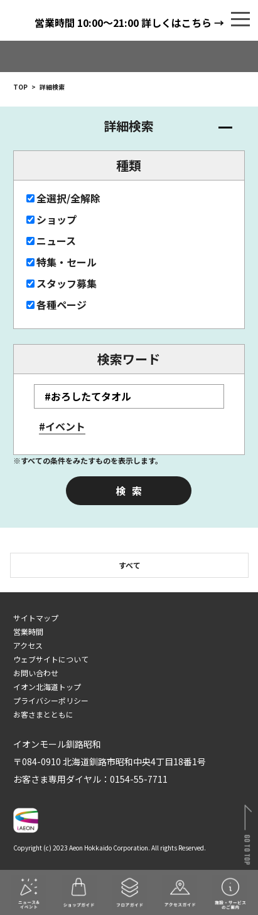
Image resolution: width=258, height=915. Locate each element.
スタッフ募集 (61, 283)
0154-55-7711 (139, 779)
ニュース (51, 240)
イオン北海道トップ (47, 686)
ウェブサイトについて (51, 659)
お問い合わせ (35, 672)
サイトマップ (35, 617)
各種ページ (56, 304)
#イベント (62, 426)
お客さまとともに (43, 714)
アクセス (28, 645)
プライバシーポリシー (51, 700)
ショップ (51, 219)
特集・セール (61, 261)
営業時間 (28, 631)
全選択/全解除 (63, 198)
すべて (130, 565)
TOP (20, 87)
